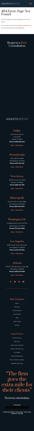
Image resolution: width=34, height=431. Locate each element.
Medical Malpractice (17, 356)
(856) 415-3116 (19, 185)
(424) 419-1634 (20, 250)
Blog (17, 318)
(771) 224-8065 (20, 228)
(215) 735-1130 (19, 163)
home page (18, 25)
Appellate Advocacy (17, 363)
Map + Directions (17, 145)
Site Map (20, 413)
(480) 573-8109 (20, 271)
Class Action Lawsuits (17, 345)
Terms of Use (27, 412)
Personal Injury (17, 338)
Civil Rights (17, 352)
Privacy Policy (19, 412)
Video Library (17, 321)
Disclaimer (14, 413)
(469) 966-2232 (20, 142)
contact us (27, 25)
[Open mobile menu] (30, 3)
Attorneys (17, 307)
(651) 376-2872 (20, 206)
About (17, 303)
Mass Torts (17, 341)
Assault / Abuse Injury (17, 349)
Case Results (17, 314)
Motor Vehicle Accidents (17, 359)
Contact (17, 325)
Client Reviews (17, 310)
